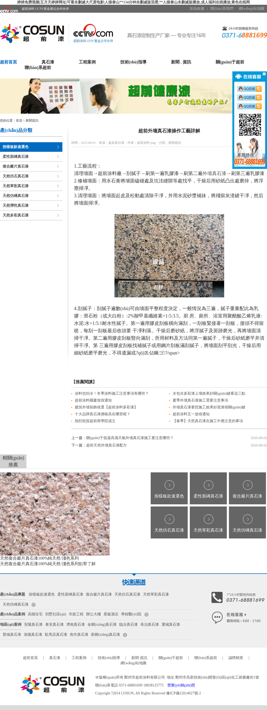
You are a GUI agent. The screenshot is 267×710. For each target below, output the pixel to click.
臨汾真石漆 (128, 624)
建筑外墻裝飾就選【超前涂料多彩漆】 (106, 407)
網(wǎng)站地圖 (251, 9)
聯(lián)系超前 (38, 67)
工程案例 (87, 62)
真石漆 (48, 62)
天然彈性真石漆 (16, 206)
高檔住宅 (35, 614)
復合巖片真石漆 (16, 166)
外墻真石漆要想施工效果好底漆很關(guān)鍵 (209, 407)
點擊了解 (87, 563)
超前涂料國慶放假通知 (93, 400)
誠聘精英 (235, 658)
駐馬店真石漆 (56, 635)
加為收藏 (197, 9)
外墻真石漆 (214, 173)
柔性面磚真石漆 (16, 157)
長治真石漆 (149, 624)
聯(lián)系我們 (221, 9)
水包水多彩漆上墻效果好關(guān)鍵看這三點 (209, 393)
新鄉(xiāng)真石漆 (105, 635)
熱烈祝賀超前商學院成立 (95, 421)
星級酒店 (111, 614)
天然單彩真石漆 (16, 186)
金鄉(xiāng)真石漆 (102, 624)
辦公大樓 (93, 614)
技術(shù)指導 (133, 62)
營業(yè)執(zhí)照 (181, 685)
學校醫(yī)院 (131, 614)
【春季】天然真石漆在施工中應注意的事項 (208, 421)
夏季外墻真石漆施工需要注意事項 (200, 400)
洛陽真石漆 (33, 635)
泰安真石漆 (54, 624)
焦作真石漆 (79, 635)
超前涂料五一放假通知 (191, 414)
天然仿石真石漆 (16, 176)
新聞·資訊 (139, 658)
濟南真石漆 (75, 624)
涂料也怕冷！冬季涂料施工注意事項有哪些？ (112, 393)
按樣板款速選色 (16, 147)
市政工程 (76, 614)
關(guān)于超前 (230, 62)
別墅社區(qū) (55, 614)
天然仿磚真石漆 (16, 196)
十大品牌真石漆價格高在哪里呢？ (102, 414)
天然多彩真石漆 (16, 215)
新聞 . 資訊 (181, 62)
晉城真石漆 (12, 635)
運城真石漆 (171, 624)
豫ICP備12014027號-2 (183, 693)
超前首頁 (8, 62)
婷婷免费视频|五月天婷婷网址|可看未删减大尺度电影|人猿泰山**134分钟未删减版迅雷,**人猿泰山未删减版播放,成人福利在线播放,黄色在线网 (133, 2)
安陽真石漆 (33, 624)
